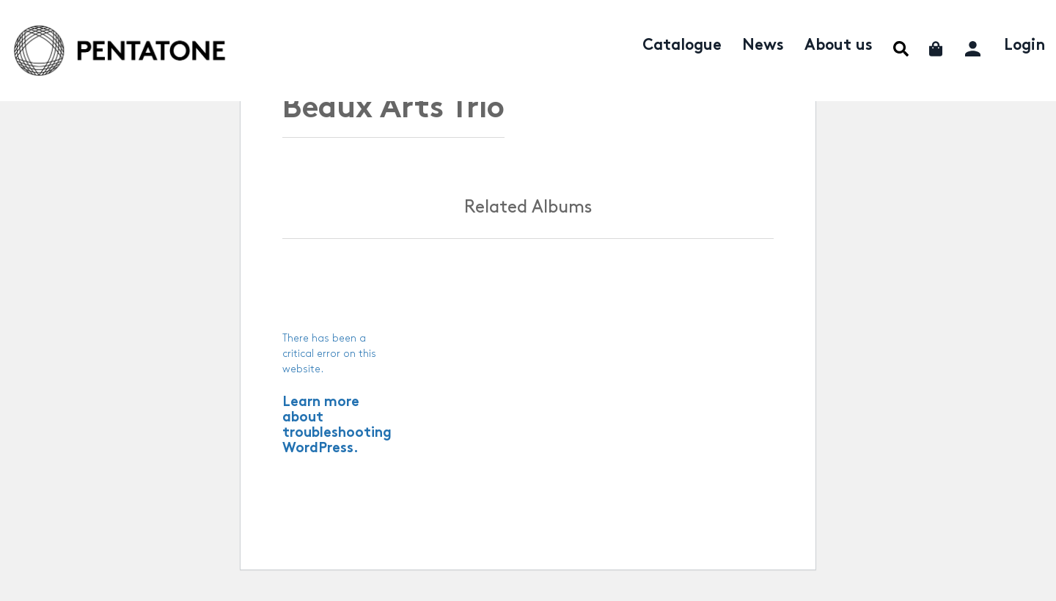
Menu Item (901, 48)
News (763, 46)
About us (838, 46)
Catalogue (682, 46)
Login (1024, 46)
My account (974, 46)
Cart (937, 48)
